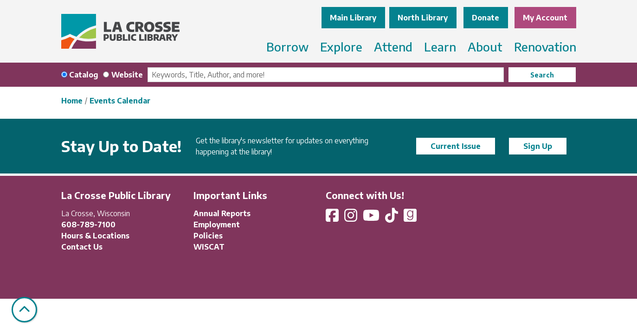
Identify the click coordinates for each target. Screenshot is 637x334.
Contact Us (82, 246)
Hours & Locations (95, 235)
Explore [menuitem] (341, 46)
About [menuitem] (485, 46)
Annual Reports (222, 213)
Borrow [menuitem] (287, 46)
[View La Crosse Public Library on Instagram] (351, 218)
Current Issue (456, 146)
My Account (545, 17)
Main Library (353, 17)
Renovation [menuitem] (545, 46)
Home (72, 100)
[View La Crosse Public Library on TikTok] (392, 218)
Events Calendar (120, 100)
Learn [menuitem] (440, 46)
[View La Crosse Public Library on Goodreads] (410, 218)
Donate (485, 17)
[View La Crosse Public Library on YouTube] (372, 218)
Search (542, 75)
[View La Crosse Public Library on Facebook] (333, 218)
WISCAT (209, 246)
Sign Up (537, 146)
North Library (423, 17)
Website (127, 74)
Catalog (83, 74)
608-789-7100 (88, 224)
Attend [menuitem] (393, 46)
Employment (216, 224)
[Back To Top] (24, 309)
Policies (208, 235)
